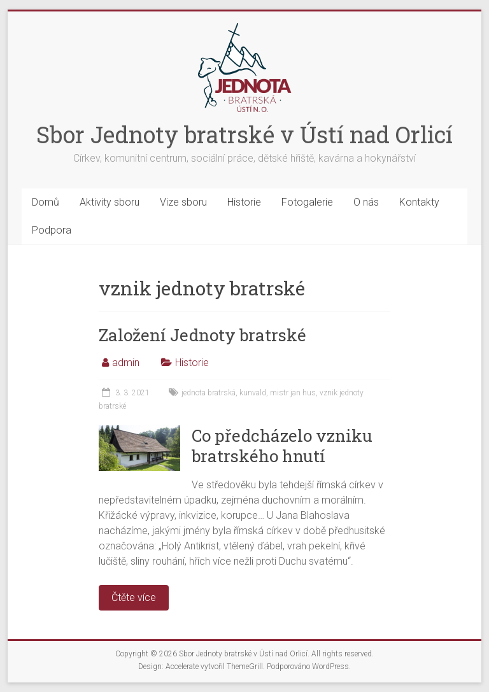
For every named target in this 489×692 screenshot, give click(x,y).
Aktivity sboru (109, 202)
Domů (45, 202)
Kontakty (419, 202)
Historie (244, 202)
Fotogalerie (307, 202)
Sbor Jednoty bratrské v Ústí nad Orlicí (244, 134)
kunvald (252, 392)
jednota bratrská (208, 392)
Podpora (51, 230)
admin (125, 363)
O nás (366, 202)
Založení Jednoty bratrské (202, 335)
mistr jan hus (293, 392)
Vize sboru (183, 202)
